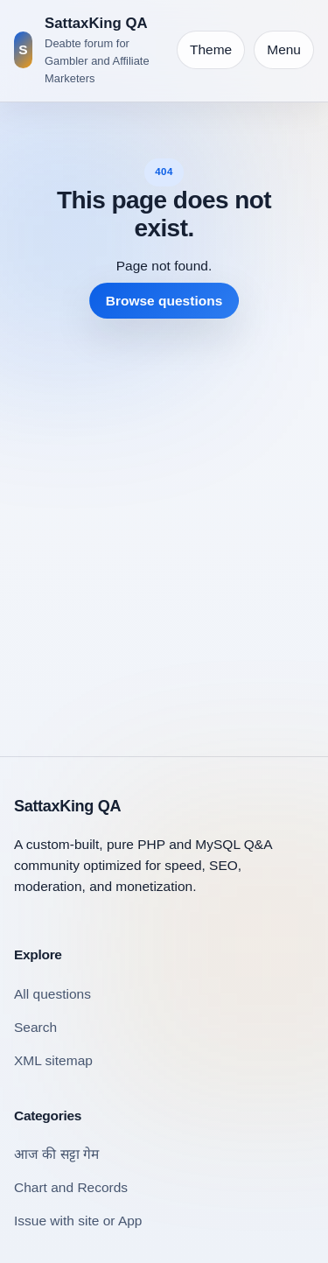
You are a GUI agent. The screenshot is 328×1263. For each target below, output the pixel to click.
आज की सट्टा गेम (56, 1154)
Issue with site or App (78, 1220)
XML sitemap (53, 1060)
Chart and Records (71, 1187)
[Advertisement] (164, 523)
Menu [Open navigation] (284, 49)
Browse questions (164, 300)
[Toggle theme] (211, 50)
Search (35, 1027)
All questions (52, 993)
